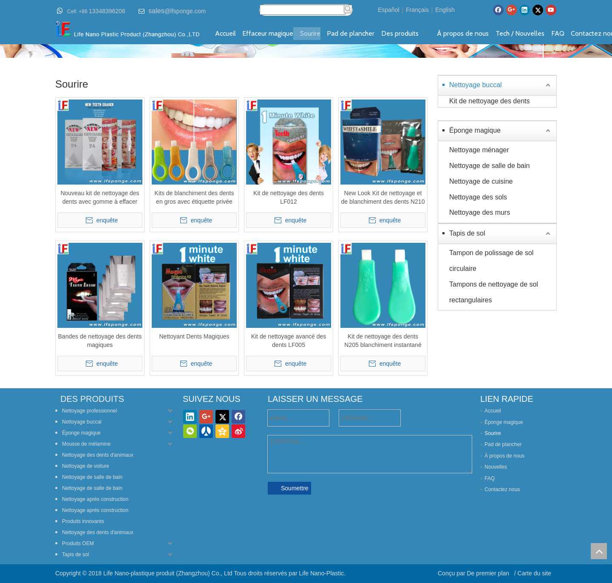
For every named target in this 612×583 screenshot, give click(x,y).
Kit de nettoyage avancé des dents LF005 (288, 340)
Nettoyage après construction (95, 499)
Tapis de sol (467, 233)
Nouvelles (495, 467)
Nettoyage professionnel (89, 411)
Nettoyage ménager (479, 150)
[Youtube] (551, 10)
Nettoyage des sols (478, 197)
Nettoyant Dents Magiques (194, 336)
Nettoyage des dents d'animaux (97, 455)
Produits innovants (83, 521)
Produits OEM (78, 543)
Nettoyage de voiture (85, 466)
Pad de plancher (502, 444)
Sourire (492, 433)
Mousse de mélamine (86, 444)
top (599, 551)
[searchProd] (303, 10)
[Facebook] (498, 10)
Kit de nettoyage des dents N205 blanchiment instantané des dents (382, 341)
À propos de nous (504, 456)
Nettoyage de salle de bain (489, 165)
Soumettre (295, 488)
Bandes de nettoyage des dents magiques (100, 340)
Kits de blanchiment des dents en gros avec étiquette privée (194, 197)
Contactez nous (502, 489)
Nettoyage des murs (479, 212)
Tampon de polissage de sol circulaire (491, 260)
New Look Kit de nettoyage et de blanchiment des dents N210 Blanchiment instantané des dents (383, 198)
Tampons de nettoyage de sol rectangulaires (493, 292)
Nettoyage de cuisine (481, 181)
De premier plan (489, 573)
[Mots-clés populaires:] (348, 9)
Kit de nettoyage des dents (489, 101)
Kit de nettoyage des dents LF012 (288, 197)
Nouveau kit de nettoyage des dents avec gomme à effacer (99, 197)
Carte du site (534, 573)
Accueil (492, 411)
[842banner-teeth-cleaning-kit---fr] (306, 51)
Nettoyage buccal (475, 84)
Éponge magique (475, 130)
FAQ (489, 478)
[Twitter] (538, 10)
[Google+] (511, 10)
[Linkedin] (524, 10)
